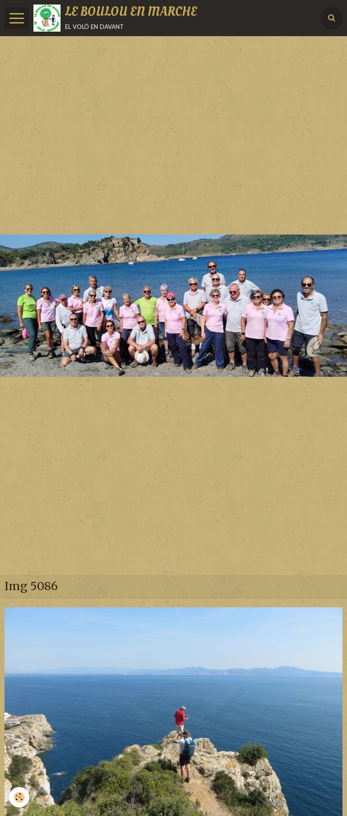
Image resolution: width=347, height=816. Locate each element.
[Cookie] (19, 797)
